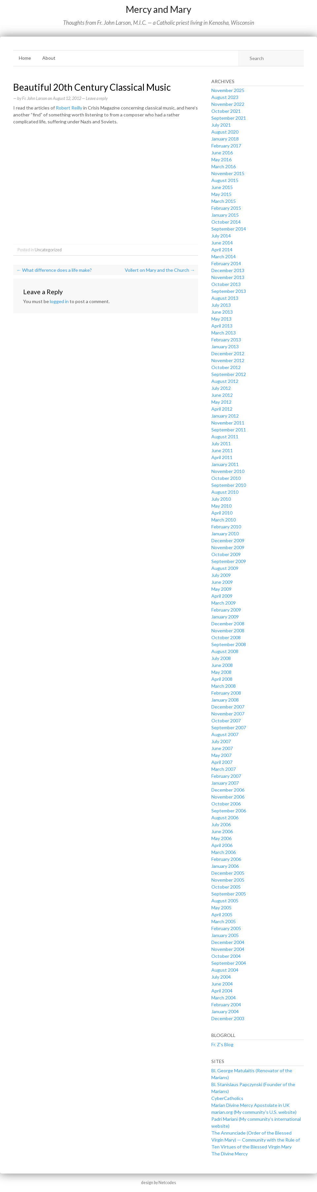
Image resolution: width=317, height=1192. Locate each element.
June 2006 (222, 831)
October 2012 (226, 367)
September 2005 (228, 893)
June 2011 (222, 450)
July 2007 (221, 741)
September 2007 (228, 727)
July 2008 (221, 658)
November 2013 (227, 277)
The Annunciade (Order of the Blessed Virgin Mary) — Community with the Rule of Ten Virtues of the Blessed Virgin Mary (255, 1139)
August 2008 (224, 651)
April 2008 (221, 679)
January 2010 (225, 533)
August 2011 (224, 436)
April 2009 (221, 596)
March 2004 (223, 997)
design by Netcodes (158, 1182)
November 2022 (227, 104)
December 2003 (227, 1018)
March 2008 (223, 686)
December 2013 (227, 270)
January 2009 (225, 616)
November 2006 (227, 797)
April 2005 (221, 914)
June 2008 (222, 665)
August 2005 (224, 900)
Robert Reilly (69, 107)
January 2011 (225, 464)
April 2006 (221, 845)
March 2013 (223, 332)
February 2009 (226, 609)
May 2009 (221, 589)
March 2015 (223, 201)
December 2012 (227, 353)
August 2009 (224, 568)
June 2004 (222, 984)
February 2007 (226, 776)
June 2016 (222, 152)
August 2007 (224, 734)
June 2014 (222, 242)
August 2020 (224, 132)
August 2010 (224, 492)
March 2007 (223, 769)
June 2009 (222, 582)
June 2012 (222, 395)
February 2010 (226, 526)
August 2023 (224, 97)
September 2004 (228, 963)
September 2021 (228, 118)
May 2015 (221, 194)
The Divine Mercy (229, 1153)
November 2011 (227, 422)
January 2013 (225, 346)
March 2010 (223, 519)
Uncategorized (48, 249)
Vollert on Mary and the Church (160, 270)
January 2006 (225, 866)
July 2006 (221, 824)
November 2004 (227, 949)
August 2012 (224, 381)
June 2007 (222, 748)
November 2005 (227, 880)
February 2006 (226, 859)
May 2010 (221, 506)
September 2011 (228, 429)
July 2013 (221, 305)
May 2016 (221, 159)
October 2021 (226, 111)
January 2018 (225, 138)
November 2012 (227, 360)
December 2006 (227, 790)
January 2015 (225, 215)
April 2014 (221, 249)
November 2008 (227, 630)
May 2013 (221, 319)
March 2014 (223, 256)
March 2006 (223, 852)
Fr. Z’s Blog (222, 1044)
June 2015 (222, 187)
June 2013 (222, 312)
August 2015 (224, 180)
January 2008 (225, 700)
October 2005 (226, 887)
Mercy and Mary (158, 9)
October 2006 (226, 803)
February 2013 (226, 339)
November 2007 (227, 713)
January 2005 (225, 935)
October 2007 (226, 720)
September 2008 (228, 644)
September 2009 (228, 561)
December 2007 (227, 706)
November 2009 (227, 547)
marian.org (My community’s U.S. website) (254, 1112)
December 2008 (227, 623)
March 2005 (223, 921)
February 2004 (226, 1004)
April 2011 (221, 457)
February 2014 (226, 263)
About (48, 58)
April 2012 (221, 409)
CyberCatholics (227, 1098)
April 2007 (221, 762)
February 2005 (226, 928)
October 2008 (226, 637)
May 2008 (221, 672)
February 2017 (226, 145)
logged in (59, 301)
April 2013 (221, 326)
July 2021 (221, 125)
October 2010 (226, 478)
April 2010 (221, 513)
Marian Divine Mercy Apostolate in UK (250, 1105)
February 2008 (226, 693)
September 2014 (228, 229)
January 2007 (225, 783)
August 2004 (224, 970)
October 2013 (226, 284)
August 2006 (224, 817)
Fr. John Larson (34, 98)
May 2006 (221, 838)
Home (25, 58)
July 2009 (221, 575)
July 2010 (221, 499)
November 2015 (227, 173)
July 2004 (221, 977)
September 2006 (228, 810)
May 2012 (221, 402)
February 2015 (226, 208)
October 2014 (226, 222)
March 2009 (223, 603)
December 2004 (227, 942)
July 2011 (221, 443)
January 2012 (225, 416)
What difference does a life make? (54, 270)
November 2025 (227, 90)
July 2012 (221, 388)
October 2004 (226, 956)
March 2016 (223, 166)
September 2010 (228, 485)
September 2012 (228, 374)
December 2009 (227, 540)
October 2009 (226, 554)
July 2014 (221, 235)
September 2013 (228, 291)
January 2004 (225, 1011)
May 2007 (221, 755)
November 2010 (227, 471)
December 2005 (227, 873)
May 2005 (221, 907)
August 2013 (224, 298)
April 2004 (221, 990)
